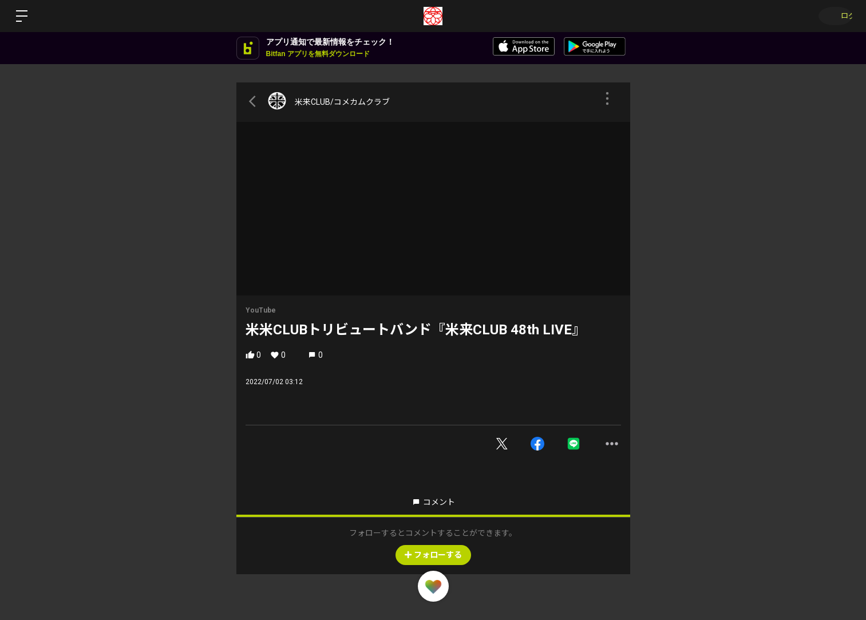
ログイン (831, 16)
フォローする (433, 554)
